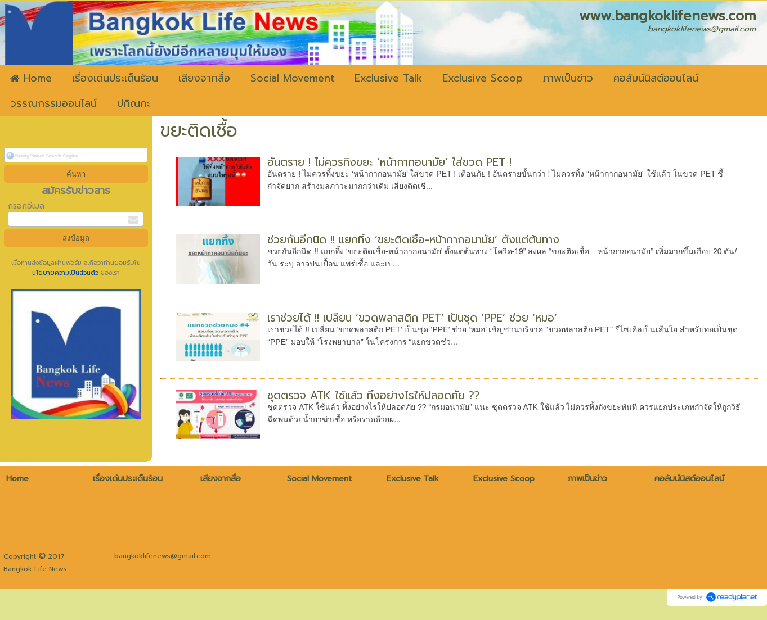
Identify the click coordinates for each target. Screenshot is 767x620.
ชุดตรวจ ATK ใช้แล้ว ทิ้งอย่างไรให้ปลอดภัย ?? (373, 395)
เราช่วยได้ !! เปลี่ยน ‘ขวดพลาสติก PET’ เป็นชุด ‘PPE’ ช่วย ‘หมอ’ (412, 318)
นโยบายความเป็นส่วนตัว (66, 273)
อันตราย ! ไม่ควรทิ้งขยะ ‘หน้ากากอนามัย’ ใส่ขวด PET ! (389, 162)
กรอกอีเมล (26, 206)
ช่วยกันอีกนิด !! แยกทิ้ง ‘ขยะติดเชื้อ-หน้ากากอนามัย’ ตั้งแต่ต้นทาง (413, 240)
